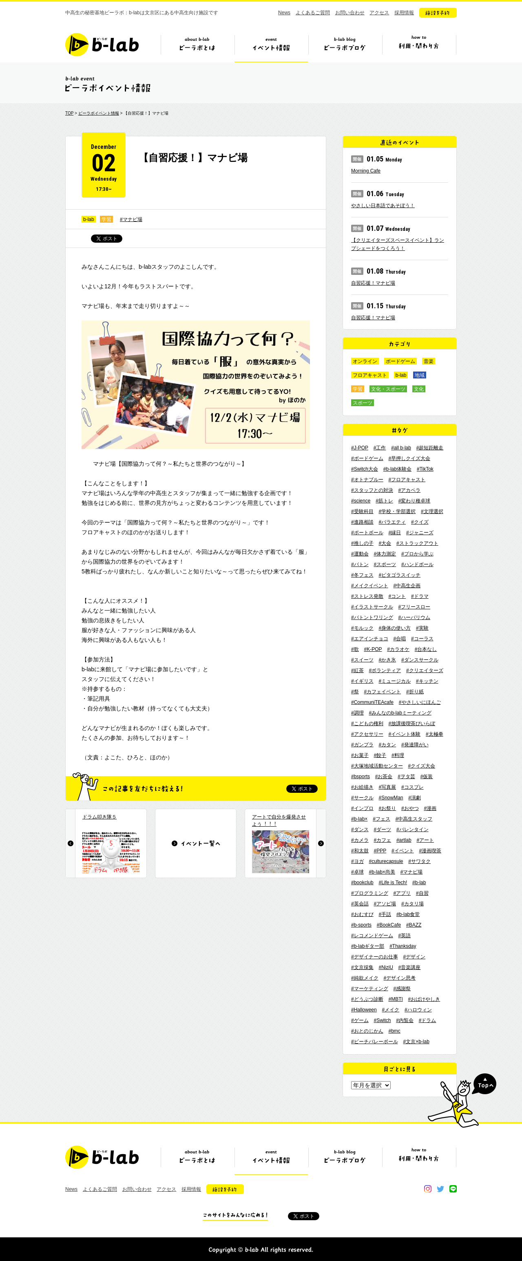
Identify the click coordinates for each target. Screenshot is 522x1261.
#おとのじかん (367, 1031)
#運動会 (360, 554)
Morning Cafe (365, 171)
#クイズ (420, 522)
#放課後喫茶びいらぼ (411, 723)
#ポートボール (367, 532)
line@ (453, 1188)
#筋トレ (384, 501)
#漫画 (430, 808)
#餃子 (380, 755)
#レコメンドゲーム (372, 935)
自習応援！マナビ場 (373, 283)
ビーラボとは (197, 47)
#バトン (360, 564)
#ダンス (360, 829)
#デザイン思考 (399, 978)
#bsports (360, 776)
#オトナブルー (367, 479)
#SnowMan (390, 798)
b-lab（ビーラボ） (102, 44)
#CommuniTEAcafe (372, 702)
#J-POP (359, 448)
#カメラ (360, 840)
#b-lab (419, 882)
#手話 (384, 914)
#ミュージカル (394, 681)
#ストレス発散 (367, 596)
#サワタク (419, 861)
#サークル (362, 798)
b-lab (88, 219)
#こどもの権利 (367, 723)
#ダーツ (382, 829)
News (284, 12)
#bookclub (362, 882)
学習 (106, 219)
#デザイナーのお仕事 (374, 957)
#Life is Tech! (393, 882)
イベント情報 (271, 47)
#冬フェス (362, 575)
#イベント (403, 851)
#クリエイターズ (424, 670)
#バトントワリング (372, 617)
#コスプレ (412, 787)
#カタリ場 (412, 904)
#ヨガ (357, 861)
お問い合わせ (350, 12)
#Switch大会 (364, 469)
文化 (419, 389)
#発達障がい (415, 745)
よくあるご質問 (313, 12)
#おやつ (410, 808)
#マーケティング (369, 988)
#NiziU (385, 967)
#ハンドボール (417, 564)
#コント (397, 596)
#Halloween (364, 1010)
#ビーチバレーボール (374, 1041)
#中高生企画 (406, 585)
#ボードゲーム (367, 458)
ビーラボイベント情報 (98, 113)
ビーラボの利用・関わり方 (419, 47)
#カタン (387, 745)
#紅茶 (357, 670)
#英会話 (360, 904)
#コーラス (422, 639)
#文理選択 (432, 511)
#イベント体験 (404, 734)
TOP (69, 113)
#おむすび (362, 914)
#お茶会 (384, 776)
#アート (425, 840)
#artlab (403, 840)
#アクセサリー (367, 734)
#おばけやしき (424, 999)
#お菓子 (360, 755)
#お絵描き (362, 787)
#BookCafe (389, 925)
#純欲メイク (364, 978)
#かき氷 (387, 660)
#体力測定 (385, 554)
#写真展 (387, 787)
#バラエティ (392, 522)
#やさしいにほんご (420, 702)
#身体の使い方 (394, 628)
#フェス (381, 819)
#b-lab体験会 (397, 469)
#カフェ (382, 840)
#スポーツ (385, 564)
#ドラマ (420, 596)
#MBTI (395, 999)
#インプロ (362, 808)
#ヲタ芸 (406, 776)
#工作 (380, 448)
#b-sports (361, 925)
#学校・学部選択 (397, 511)
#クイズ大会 (421, 766)
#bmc (394, 1031)
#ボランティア (385, 670)
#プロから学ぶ (417, 554)
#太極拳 (434, 734)
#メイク (391, 1010)
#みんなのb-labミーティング (400, 713)
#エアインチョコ (369, 639)
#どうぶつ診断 (367, 999)
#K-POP (373, 649)
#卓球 (357, 872)
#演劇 (414, 798)
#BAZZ (413, 925)
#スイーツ (362, 660)
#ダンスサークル (419, 660)
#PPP (380, 851)
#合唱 (399, 639)
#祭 (355, 692)
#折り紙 (415, 692)
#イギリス (362, 681)
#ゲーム (360, 1020)
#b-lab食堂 (408, 914)
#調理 (357, 713)
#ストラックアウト (417, 543)
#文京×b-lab (416, 1041)
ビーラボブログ (345, 47)
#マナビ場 (131, 219)
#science (360, 501)
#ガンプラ (362, 745)
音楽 (429, 361)
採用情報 (404, 12)
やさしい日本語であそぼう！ (383, 205)
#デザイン (414, 957)
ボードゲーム (400, 361)
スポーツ (362, 403)
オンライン (365, 361)
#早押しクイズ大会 (409, 458)
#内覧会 (405, 1020)
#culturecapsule (386, 861)
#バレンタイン (412, 829)
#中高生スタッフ (414, 819)
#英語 (404, 935)
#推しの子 (362, 543)
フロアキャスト (370, 375)
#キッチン (427, 681)
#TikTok (425, 469)
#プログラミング (369, 893)
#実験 (422, 628)
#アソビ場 (385, 904)
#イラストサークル (372, 607)
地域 (420, 375)
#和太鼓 (360, 851)
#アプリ (402, 893)
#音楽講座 (409, 967)
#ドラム (427, 1020)
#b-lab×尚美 (382, 872)
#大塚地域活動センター (377, 766)
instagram (427, 1188)
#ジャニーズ (420, 532)
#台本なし (426, 649)
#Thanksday (402, 946)
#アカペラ (409, 490)
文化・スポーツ (388, 389)
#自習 (422, 893)
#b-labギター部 (367, 946)
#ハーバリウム (414, 617)
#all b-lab (401, 448)
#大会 (384, 543)
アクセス (379, 12)
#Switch (382, 1020)
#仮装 (426, 776)
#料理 (398, 755)
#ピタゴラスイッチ (399, 575)
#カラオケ (398, 649)
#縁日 (394, 532)
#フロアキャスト (406, 479)
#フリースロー (414, 607)
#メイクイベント (369, 585)
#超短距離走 (430, 448)
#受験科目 (362, 511)
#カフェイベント (382, 692)
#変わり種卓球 (414, 501)
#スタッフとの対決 (372, 490)
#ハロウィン (418, 1010)
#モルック (362, 628)
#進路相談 (362, 522)
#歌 (355, 649)
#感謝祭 (402, 988)
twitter (440, 1188)
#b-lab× (359, 819)
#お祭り (387, 808)
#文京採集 (362, 967)
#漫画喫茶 (430, 851)
